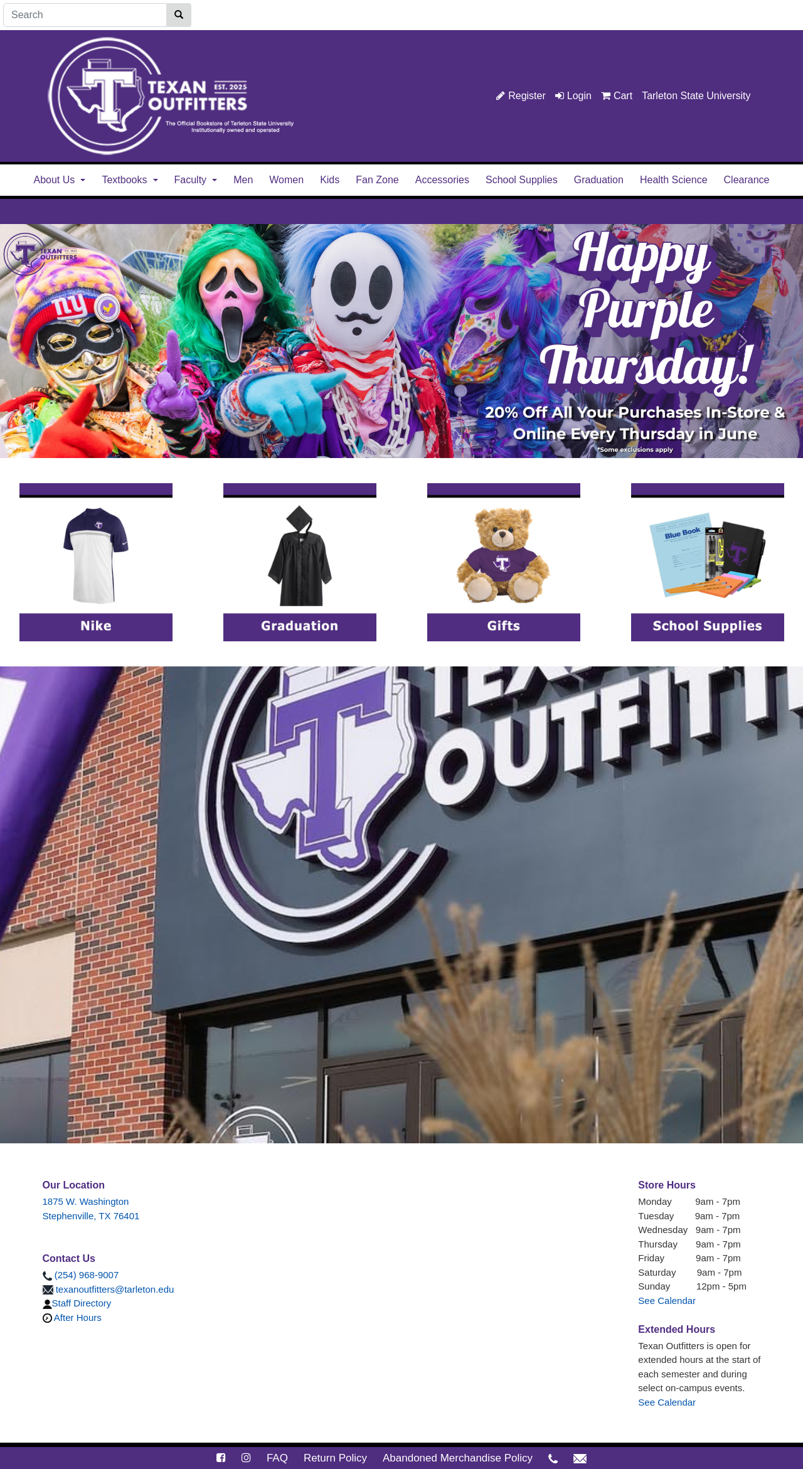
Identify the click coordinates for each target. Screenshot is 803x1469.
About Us (54, 179)
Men (243, 179)
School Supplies (522, 179)
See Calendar (667, 1300)
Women (286, 179)
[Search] (85, 15)
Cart (616, 95)
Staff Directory (77, 1303)
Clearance (747, 179)
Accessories (442, 179)
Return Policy (335, 1458)
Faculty (190, 179)
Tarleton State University (696, 95)
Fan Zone (377, 179)
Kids (329, 179)
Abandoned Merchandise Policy (458, 1458)
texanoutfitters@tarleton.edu (108, 1289)
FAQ (277, 1458)
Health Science (674, 179)
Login (573, 95)
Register (521, 95)
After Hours (72, 1317)
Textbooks (124, 179)
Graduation (599, 179)
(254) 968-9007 (81, 1274)
